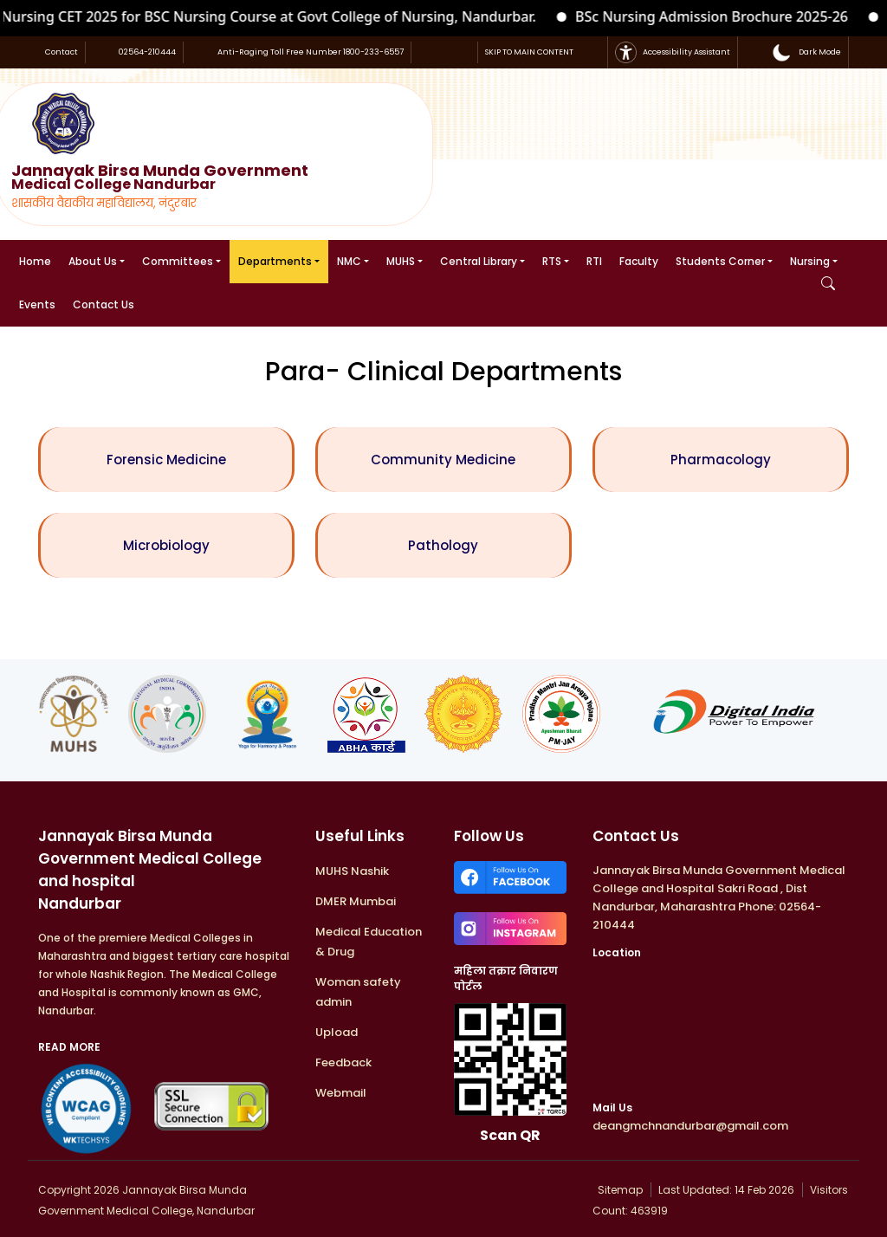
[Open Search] (828, 283)
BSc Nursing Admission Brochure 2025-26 (722, 16)
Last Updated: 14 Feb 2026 (727, 1189)
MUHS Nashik (352, 871)
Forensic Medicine (166, 459)
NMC (349, 261)
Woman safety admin (358, 992)
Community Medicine (443, 459)
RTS (551, 261)
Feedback (343, 1062)
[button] (806, 52)
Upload (336, 1032)
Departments (275, 261)
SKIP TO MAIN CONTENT (529, 52)
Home (35, 261)
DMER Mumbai (355, 901)
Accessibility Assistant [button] (672, 52)
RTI (594, 261)
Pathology (443, 545)
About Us (92, 261)
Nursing (810, 261)
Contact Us (103, 304)
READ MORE (69, 1046)
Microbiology (166, 545)
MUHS (400, 261)
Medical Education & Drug (368, 941)
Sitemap (618, 1189)
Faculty (638, 261)
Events (37, 304)
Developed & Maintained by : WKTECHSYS (423, 1189)
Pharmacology (720, 459)
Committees (177, 261)
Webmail (340, 1093)
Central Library (478, 261)
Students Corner (720, 261)
